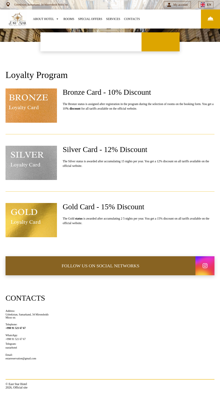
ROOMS (68, 19)
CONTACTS (132, 19)
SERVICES (113, 19)
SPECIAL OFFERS (90, 19)
